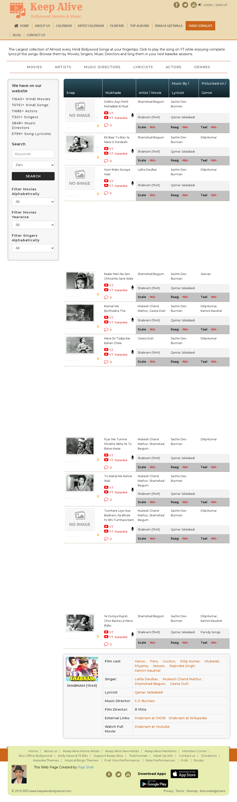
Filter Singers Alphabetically (26, 237)
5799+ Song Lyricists (31, 134)
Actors (174, 67)
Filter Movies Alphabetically (26, 191)
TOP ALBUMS (139, 26)
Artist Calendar (91, 26)
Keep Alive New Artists (122, 751)
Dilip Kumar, (209, 306)
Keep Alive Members (160, 751)
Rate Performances (160, 760)
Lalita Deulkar (147, 169)
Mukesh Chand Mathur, (182, 679)
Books (199, 760)
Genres (203, 67)
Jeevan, (159, 666)
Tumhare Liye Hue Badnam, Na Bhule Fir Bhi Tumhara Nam (119, 515)
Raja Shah (86, 767)
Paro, (154, 661)
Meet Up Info (163, 755)
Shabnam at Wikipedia (188, 718)
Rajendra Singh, (182, 666)
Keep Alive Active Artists (81, 751)
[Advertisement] (113, 235)
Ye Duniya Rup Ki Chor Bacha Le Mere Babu (118, 620)
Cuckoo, (169, 661)
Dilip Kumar (209, 137)
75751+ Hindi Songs (30, 105)
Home (24, 26)
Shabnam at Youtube (152, 727)
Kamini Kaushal (211, 311)
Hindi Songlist (200, 26)
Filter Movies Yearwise (24, 214)
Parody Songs (210, 632)
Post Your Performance (122, 760)
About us (42, 26)
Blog (17, 35)
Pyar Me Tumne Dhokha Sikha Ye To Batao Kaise (118, 444)
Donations (209, 755)
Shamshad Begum (151, 101)
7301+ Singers (25, 117)
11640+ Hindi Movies (31, 99)
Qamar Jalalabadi (183, 117)
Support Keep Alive (108, 755)
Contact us (36, 35)
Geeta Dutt (157, 311)
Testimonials (138, 755)
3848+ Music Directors (24, 125)
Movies (34, 67)
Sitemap (192, 791)
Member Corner (194, 751)
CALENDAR (64, 26)
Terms (180, 791)
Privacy (169, 791)
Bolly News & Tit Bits (73, 755)
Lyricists (143, 67)
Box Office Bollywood (35, 755)
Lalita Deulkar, (147, 679)
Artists (63, 67)
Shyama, (142, 666)
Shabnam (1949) (149, 117)
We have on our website (27, 88)
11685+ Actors (24, 111)
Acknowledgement (212, 791)
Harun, (140, 661)
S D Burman (145, 701)
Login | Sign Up (215, 5)
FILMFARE (117, 26)
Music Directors (102, 67)
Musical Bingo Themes (81, 760)
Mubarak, (212, 661)
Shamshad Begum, (150, 684)
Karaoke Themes (46, 760)
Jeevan (206, 274)
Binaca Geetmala (169, 26)
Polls (184, 760)
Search (18, 144)
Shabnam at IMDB (150, 718)
